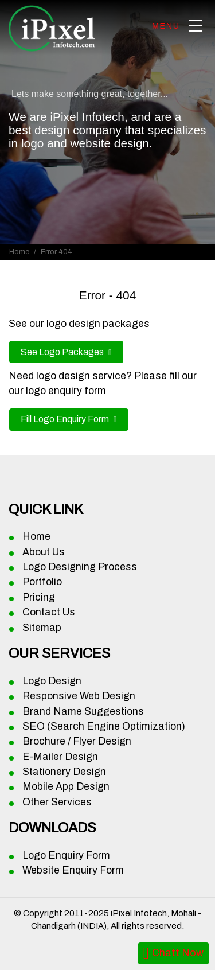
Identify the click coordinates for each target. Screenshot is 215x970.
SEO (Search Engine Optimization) (103, 726)
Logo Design (51, 681)
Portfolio (42, 581)
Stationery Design (64, 771)
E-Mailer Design (60, 756)
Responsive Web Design (78, 696)
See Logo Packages (63, 352)
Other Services (57, 802)
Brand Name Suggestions (83, 711)
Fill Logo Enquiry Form (66, 419)
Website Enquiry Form (73, 870)
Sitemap (41, 627)
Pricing (38, 597)
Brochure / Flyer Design (76, 741)
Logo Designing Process (79, 567)
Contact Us (48, 612)
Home (19, 252)
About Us (43, 552)
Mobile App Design (66, 786)
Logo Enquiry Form (66, 855)
